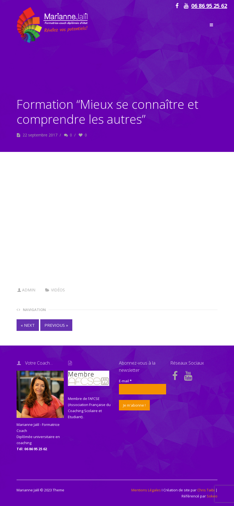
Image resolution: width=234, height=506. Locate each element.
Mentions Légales (146, 489)
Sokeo (212, 496)
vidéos (58, 289)
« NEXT (28, 325)
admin (28, 289)
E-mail (125, 380)
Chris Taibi (206, 489)
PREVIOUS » (56, 325)
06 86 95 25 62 (209, 5)
